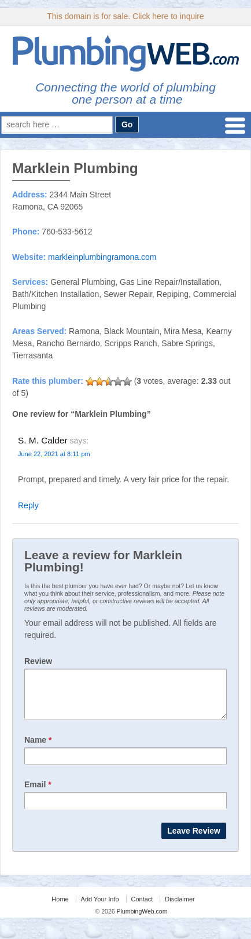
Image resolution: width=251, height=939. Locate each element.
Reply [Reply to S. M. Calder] (28, 505)
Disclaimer (179, 907)
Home (59, 907)
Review (38, 661)
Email (37, 793)
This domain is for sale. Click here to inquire (125, 16)
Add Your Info (100, 907)
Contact (142, 907)
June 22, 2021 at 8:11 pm (54, 453)
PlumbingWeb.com (141, 919)
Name (37, 748)
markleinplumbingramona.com (102, 257)
